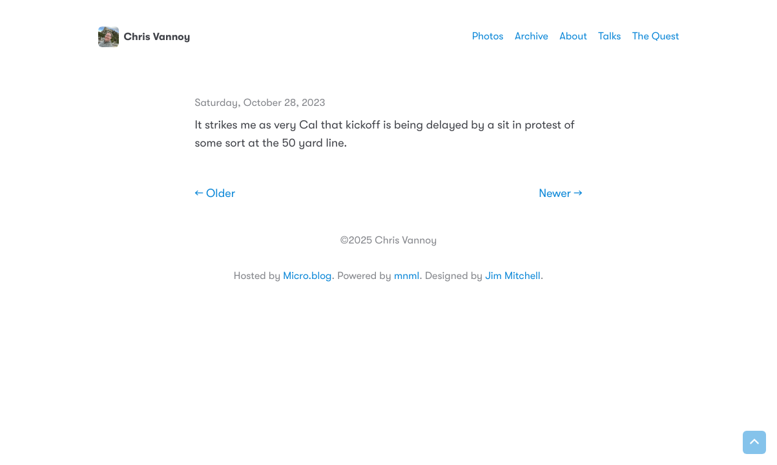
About (572, 36)
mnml (406, 276)
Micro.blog (307, 276)
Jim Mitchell (512, 276)
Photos (488, 36)
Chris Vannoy (144, 36)
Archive (531, 36)
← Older (215, 193)
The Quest (655, 36)
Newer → (560, 193)
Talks (609, 36)
